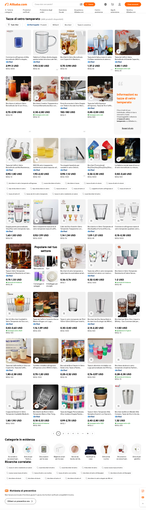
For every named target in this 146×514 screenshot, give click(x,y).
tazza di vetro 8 (124, 189)
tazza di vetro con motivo (42, 473)
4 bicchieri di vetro (89, 468)
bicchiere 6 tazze (72, 183)
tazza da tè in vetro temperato (36, 194)
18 (87, 433)
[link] (143, 491)
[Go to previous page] (53, 433)
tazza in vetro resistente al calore (65, 194)
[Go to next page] (92, 433)
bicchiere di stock (13, 478)
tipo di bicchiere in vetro (16, 189)
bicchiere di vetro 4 (53, 478)
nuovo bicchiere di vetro (50, 183)
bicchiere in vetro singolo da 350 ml (99, 478)
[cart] (113, 5)
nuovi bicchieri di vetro (91, 194)
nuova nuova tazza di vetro (112, 468)
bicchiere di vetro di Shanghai (92, 473)
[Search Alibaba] (56, 4)
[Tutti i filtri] (13, 25)
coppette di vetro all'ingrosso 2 (101, 189)
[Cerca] (89, 4)
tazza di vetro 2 (60, 189)
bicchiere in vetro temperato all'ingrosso (21, 183)
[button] (81, 4)
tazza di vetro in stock (92, 183)
